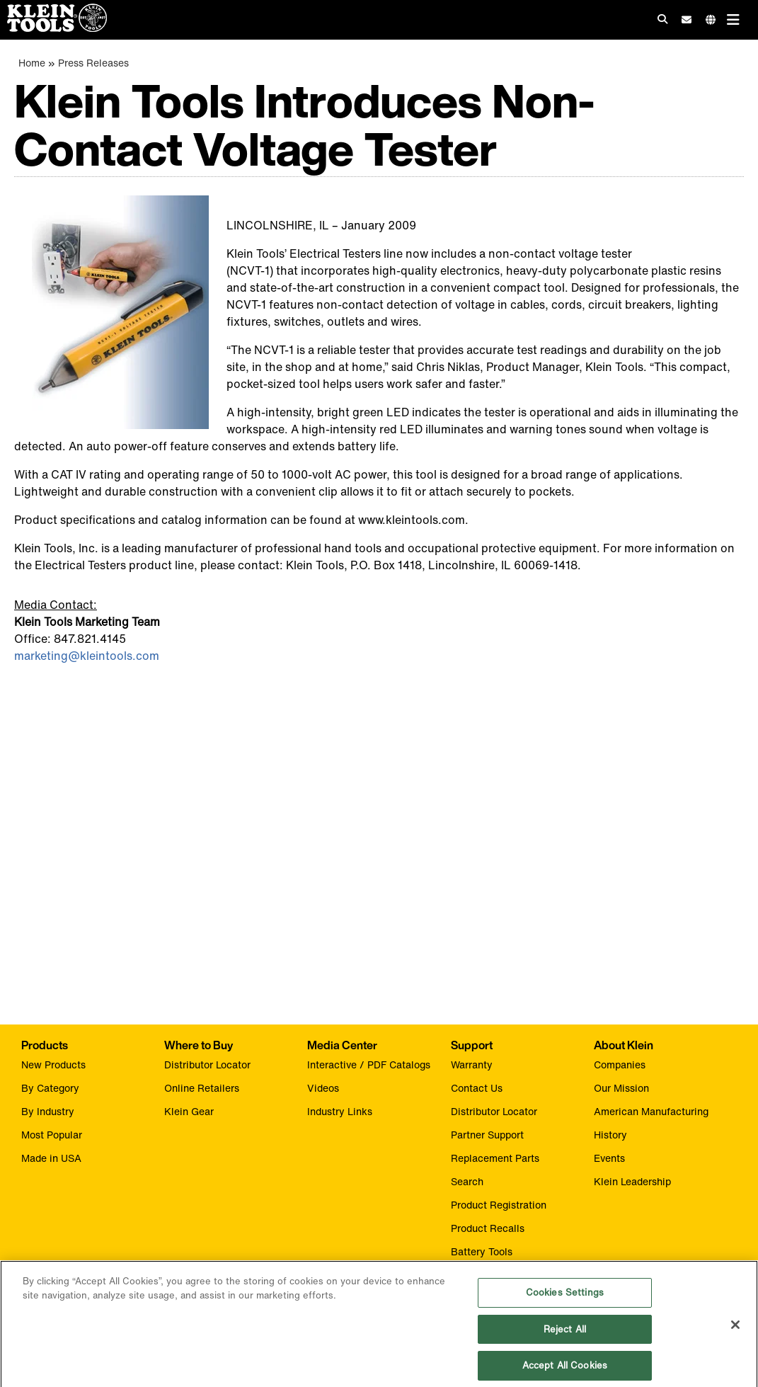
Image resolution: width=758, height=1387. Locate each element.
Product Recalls (487, 1228)
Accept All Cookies (564, 1372)
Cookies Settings (565, 1299)
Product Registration (498, 1204)
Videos (323, 1087)
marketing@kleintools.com (86, 655)
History (610, 1134)
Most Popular (51, 1134)
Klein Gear (189, 1111)
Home (31, 62)
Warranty (472, 1064)
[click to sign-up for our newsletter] (686, 20)
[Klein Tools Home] (53, 28)
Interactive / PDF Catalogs (368, 1064)
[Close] (735, 1331)
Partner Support (487, 1134)
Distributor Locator (207, 1064)
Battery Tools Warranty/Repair (489, 1259)
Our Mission (621, 1087)
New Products (53, 1064)
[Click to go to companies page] (711, 19)
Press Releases (93, 62)
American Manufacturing (651, 1111)
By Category (50, 1087)
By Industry (47, 1111)
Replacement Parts (495, 1158)
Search (467, 1181)
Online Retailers (201, 1087)
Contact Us (477, 1087)
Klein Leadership (632, 1181)
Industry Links (339, 1111)
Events (609, 1158)
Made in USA (51, 1158)
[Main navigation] (733, 19)
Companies (619, 1064)
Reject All (565, 1335)
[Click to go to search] (662, 18)
